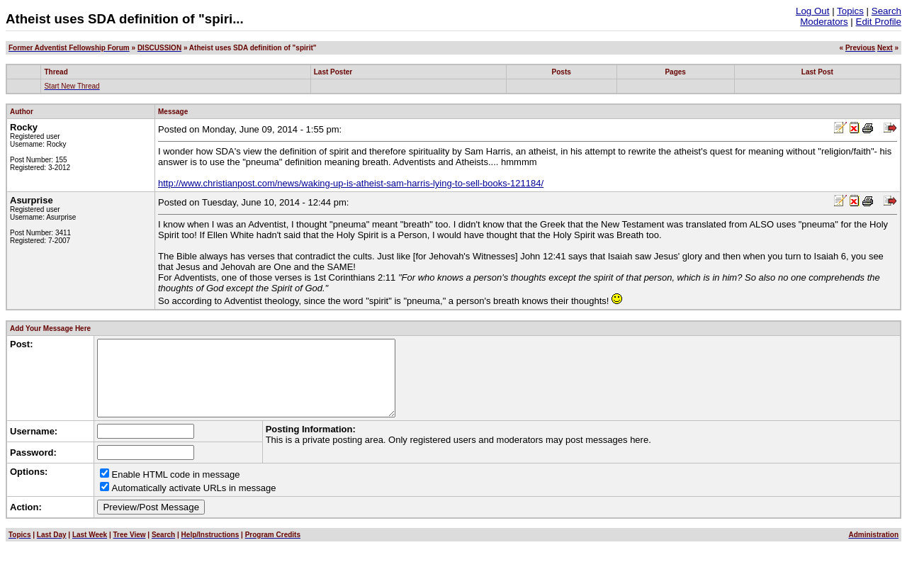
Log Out (812, 11)
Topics (850, 11)
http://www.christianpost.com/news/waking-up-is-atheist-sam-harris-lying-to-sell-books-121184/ (350, 183)
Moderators (823, 21)
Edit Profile (878, 21)
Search (886, 11)
